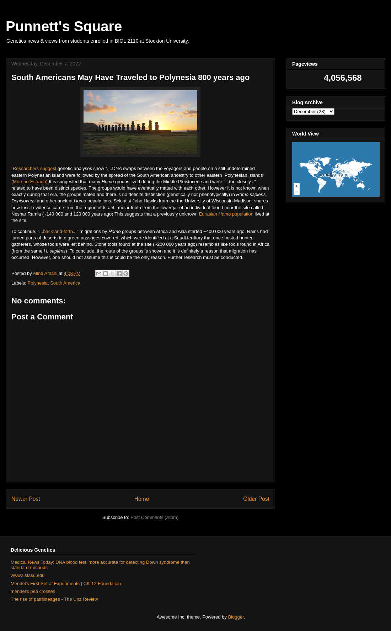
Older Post (256, 499)
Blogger (235, 617)
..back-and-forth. (57, 231)
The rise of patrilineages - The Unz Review (54, 599)
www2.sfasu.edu (27, 575)
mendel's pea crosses (33, 591)
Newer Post (25, 499)
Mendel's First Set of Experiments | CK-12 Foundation (66, 583)
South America (65, 283)
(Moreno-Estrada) (29, 181)
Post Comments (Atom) (154, 517)
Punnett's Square (64, 26)
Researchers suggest (35, 168)
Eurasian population (226, 214)
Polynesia (38, 283)
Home (141, 499)
